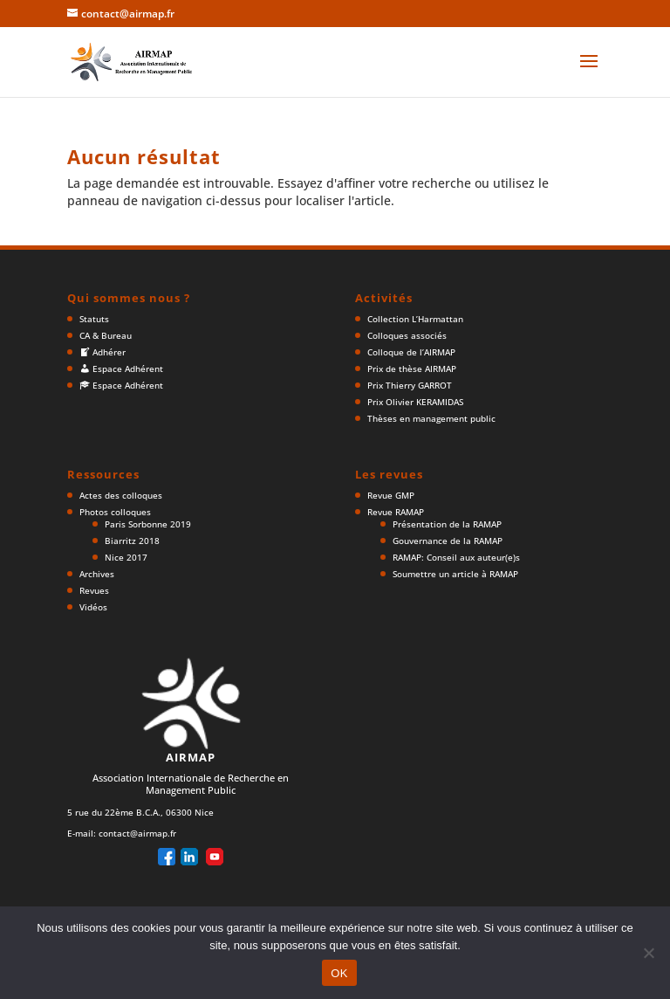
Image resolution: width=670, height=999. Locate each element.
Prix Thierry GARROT (409, 385)
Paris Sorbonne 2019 (148, 524)
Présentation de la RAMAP (447, 524)
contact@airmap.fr (137, 833)
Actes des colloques (120, 495)
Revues (94, 590)
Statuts (94, 319)
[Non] (648, 952)
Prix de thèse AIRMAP (411, 368)
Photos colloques (115, 512)
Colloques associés (407, 335)
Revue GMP (390, 495)
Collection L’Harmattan (415, 319)
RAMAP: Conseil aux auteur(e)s (456, 557)
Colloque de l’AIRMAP (411, 352)
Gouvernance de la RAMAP (447, 540)
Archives (96, 574)
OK (339, 973)
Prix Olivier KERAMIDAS (415, 402)
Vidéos (93, 607)
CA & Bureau (105, 335)
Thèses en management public (431, 418)
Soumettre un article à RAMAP (455, 574)
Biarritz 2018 (132, 540)
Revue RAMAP (395, 512)
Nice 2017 (126, 557)
